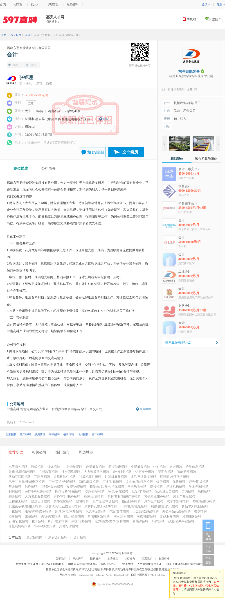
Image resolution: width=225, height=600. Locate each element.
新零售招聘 (165, 471)
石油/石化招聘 (18, 521)
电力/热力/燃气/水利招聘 (112, 521)
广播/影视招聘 (112, 481)
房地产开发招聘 (184, 496)
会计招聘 (80, 537)
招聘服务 (95, 558)
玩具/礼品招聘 (96, 511)
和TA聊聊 (95, 152)
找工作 (18, 4)
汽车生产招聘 (153, 501)
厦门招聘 (25, 434)
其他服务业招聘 (99, 516)
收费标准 (164, 558)
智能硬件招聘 (186, 471)
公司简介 (48, 168)
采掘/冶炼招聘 (81, 521)
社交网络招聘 (70, 471)
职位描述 (21, 168)
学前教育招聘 (137, 486)
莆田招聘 (97, 434)
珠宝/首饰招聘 (119, 511)
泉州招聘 (39, 434)
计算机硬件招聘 (90, 476)
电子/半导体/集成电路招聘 (27, 481)
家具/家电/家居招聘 (68, 511)
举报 (33, 65)
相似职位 (177, 158)
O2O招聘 (159, 467)
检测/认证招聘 (94, 496)
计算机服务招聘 (116, 476)
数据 (12, 263)
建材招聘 (82, 501)
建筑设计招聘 (40, 501)
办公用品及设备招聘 (176, 511)
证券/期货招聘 (199, 481)
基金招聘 (15, 486)
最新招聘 (72, 4)
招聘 (48, 189)
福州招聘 (68, 434)
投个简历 (130, 152)
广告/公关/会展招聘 (61, 481)
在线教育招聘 (48, 471)
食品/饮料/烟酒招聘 (195, 506)
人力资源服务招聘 (96, 471)
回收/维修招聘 (146, 516)
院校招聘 (156, 486)
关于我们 (61, 558)
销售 (120, 182)
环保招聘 (158, 521)
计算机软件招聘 (65, 476)
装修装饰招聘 (63, 501)
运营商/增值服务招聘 (174, 476)
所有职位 (15, 35)
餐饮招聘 (200, 511)
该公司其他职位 (206, 158)
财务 (12, 203)
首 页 (3, 4)
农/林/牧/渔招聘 (45, 526)
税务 (94, 277)
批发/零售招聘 (141, 491)
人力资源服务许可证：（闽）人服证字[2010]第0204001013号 (173, 564)
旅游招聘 (175, 467)
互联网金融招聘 (52, 486)
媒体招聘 (53, 467)
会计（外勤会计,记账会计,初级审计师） (57, 35)
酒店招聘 (15, 516)
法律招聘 (204, 491)
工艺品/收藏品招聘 (146, 511)
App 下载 (208, 548)
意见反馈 (208, 560)
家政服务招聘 (169, 516)
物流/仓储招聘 (118, 491)
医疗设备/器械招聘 (68, 491)
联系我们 (147, 558)
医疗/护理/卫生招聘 (38, 491)
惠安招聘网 (34, 537)
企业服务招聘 (122, 471)
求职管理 (52, 4)
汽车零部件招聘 (178, 501)
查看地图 (145, 409)
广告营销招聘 (72, 467)
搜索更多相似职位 (178, 342)
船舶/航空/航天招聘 (164, 506)
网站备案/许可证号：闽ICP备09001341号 (40, 564)
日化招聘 (15, 511)
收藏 (15, 65)
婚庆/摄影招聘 (74, 516)
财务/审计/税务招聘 (67, 496)
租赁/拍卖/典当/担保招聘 (107, 486)
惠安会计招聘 (57, 537)
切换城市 (52, 21)
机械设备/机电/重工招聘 (25, 506)
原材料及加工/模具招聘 (100, 506)
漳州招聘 (83, 434)
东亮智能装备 (191, 71)
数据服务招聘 (95, 467)
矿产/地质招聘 (58, 521)
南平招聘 (54, 434)
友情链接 (112, 558)
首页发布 (129, 558)
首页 (4, 35)
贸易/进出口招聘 (166, 491)
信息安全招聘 (144, 471)
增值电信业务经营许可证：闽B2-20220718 (93, 564)
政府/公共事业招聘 (181, 521)
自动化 (87, 182)
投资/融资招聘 (76, 486)
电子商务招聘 (18, 467)
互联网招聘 (42, 476)
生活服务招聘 (140, 467)
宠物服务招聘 (191, 516)
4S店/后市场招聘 (204, 501)
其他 (41, 311)
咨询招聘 (188, 491)
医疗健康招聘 (117, 467)
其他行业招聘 (68, 526)
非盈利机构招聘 (20, 526)
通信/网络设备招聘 (143, 476)
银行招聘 (162, 481)
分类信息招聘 (195, 467)
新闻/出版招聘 (89, 481)
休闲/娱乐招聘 (123, 516)
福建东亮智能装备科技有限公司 (29, 48)
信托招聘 (31, 486)
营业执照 (127, 564)
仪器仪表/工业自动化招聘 (63, 506)
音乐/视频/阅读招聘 (22, 471)
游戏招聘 (37, 467)
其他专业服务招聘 (156, 496)
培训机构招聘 (175, 486)
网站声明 (78, 558)
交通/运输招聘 (95, 491)
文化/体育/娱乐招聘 (139, 481)
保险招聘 (179, 481)
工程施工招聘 (18, 501)
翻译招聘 (15, 496)
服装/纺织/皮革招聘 (38, 511)
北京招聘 (11, 434)
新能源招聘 (140, 521)
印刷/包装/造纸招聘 (133, 506)
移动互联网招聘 (20, 476)
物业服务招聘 (131, 501)
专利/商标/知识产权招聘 (124, 496)
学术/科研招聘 (199, 486)
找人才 (35, 4)
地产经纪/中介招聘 (105, 501)
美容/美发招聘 (51, 516)
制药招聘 (15, 491)
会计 (27, 35)
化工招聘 (38, 521)
